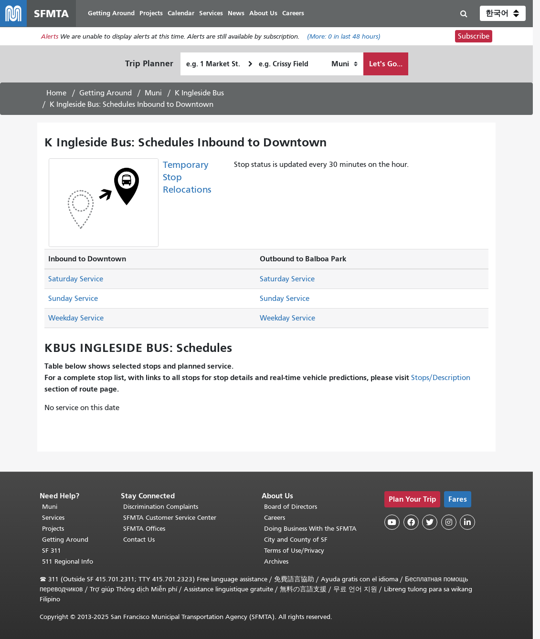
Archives (276, 561)
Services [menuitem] (211, 13)
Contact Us (139, 540)
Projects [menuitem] (151, 13)
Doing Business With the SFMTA (310, 529)
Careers (274, 518)
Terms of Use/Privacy (294, 550)
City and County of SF (296, 540)
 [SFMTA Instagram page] (448, 522)
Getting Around (105, 93)
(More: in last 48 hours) (344, 36)
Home (56, 93)
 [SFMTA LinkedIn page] (467, 522)
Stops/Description (440, 377)
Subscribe (473, 36)
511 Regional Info (67, 561)
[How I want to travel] (344, 63)
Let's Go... (385, 63)
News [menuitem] (236, 13)
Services (53, 518)
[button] (503, 13)
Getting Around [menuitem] (111, 13)
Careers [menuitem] (293, 13)
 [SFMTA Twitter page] (430, 522)
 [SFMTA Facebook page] (411, 522)
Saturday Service (75, 279)
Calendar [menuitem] (181, 13)
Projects (53, 529)
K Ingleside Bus (199, 93)
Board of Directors (290, 507)
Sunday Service (73, 298)
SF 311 (51, 550)
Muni (153, 93)
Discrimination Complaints (160, 507)
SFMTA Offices (144, 529)
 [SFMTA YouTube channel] (392, 522)
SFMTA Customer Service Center (169, 518)
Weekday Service (76, 318)
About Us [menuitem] (263, 13)
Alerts (49, 36)
